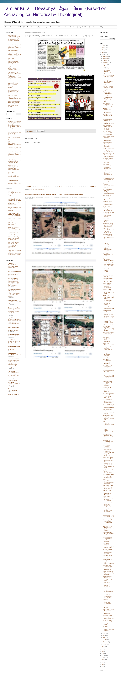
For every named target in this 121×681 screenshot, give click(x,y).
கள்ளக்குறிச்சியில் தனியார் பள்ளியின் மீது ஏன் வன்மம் (108, 401)
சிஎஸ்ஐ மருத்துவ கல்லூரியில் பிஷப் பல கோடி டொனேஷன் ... (108, 285)
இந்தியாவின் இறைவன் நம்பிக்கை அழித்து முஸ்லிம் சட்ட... (108, 545)
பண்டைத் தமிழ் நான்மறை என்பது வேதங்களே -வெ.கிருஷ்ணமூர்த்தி (14, 91)
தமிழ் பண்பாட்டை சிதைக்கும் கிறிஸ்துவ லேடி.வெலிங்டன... (108, 191)
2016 (103, 657)
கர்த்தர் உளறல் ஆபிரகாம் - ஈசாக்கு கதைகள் (14, 148)
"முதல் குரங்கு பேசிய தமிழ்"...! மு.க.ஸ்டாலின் (108, 471)
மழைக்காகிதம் (12, 353)
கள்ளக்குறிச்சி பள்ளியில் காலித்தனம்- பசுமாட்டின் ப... (107, 447)
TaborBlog (11, 263)
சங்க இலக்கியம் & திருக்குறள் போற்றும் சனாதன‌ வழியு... (108, 578)
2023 (103, 52)
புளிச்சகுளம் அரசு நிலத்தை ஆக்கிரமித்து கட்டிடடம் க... (107, 271)
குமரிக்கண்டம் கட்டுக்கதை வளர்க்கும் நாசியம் (108, 259)
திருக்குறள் (39, 27)
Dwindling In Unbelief (14, 346)
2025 (103, 47)
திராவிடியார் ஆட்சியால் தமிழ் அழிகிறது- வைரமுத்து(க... (108, 592)
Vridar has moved (12, 390)
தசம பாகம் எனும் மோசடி (107, 556)
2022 (103, 54)
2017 (103, 655)
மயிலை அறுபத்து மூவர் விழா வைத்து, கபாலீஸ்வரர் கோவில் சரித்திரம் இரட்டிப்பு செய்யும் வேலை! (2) (14, 311)
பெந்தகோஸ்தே (83, 27)
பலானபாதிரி (56, 27)
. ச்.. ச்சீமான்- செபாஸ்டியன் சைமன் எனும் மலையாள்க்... (107, 361)
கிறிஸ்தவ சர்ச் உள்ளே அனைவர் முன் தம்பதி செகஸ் (108, 334)
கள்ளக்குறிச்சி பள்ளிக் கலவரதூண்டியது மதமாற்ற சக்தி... (108, 476)
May (104, 635)
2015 (103, 660)
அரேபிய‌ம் (65, 27)
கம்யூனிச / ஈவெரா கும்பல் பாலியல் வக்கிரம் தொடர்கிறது (107, 242)
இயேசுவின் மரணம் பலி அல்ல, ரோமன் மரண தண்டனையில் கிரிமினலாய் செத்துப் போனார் (14, 104)
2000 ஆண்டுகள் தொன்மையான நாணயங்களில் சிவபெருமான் (107, 567)
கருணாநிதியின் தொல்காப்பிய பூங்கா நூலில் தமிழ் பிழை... (108, 328)
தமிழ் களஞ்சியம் (12, 300)
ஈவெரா (32, 27)
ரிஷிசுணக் (105, 607)
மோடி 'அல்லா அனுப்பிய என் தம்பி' (107, 220)
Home (6, 27)
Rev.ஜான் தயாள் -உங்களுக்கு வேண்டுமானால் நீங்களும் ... (107, 492)
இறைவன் (91, 27)
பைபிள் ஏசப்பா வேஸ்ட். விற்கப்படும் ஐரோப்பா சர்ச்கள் (108, 430)
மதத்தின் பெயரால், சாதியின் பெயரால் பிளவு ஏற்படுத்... (108, 203)
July (104, 67)
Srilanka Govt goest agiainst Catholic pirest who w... (107, 116)
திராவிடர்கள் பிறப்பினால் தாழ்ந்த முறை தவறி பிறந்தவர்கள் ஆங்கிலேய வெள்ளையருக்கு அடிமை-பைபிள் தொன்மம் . (14, 47)
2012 (103, 666)
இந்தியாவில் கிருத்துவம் (14, 289)
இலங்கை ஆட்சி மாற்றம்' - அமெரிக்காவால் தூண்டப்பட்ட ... (107, 389)
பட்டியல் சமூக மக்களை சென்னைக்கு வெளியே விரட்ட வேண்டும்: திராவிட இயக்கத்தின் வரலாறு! (14, 84)
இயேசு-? (25, 27)
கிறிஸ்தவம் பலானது (13, 358)
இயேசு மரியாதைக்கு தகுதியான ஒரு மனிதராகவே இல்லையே (14, 97)
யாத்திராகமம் (47, 27)
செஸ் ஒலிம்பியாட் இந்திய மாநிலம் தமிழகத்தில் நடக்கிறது (107, 127)
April (104, 637)
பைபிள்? (18, 27)
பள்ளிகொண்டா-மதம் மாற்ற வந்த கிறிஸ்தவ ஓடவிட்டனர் (108, 71)
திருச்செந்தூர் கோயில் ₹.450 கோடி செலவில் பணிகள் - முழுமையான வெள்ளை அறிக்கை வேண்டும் (54, 194)
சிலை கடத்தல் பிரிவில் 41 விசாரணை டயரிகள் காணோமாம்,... (108, 611)
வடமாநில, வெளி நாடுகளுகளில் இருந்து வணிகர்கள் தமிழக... (108, 528)
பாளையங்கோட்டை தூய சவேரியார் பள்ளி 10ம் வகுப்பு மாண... (108, 465)
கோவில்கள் (73, 27)
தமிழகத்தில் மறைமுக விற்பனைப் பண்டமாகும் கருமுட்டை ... (108, 395)
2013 (103, 664)
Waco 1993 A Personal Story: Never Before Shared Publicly (13, 266)
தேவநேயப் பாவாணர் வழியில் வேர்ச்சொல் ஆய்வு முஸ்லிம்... (108, 185)
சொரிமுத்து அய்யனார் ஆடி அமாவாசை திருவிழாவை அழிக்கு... (108, 82)
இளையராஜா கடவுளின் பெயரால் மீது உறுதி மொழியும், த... (108, 230)
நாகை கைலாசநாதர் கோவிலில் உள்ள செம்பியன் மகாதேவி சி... (108, 144)
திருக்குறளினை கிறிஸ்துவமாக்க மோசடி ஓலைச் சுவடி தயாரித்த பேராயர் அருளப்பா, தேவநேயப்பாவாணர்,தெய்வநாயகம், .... (14, 39)
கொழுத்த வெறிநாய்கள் (13, 335)
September (106, 62)
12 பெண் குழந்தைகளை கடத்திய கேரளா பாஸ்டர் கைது (107, 110)
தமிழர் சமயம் (11, 339)
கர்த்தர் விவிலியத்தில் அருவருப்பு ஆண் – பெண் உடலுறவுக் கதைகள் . (14, 54)
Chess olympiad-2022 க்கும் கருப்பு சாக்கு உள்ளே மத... (108, 573)
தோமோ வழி (11, 371)
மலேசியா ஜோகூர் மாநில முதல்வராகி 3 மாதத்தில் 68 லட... (108, 617)
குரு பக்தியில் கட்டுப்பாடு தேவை (108, 307)
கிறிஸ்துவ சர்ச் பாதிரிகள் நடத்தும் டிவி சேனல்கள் (108, 442)
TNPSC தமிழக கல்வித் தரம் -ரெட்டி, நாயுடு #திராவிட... (108, 297)
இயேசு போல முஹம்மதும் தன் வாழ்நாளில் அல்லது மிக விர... (108, 423)
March (104, 639)
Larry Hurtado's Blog (13, 327)
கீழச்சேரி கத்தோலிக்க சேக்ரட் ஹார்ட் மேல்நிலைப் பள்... (108, 150)
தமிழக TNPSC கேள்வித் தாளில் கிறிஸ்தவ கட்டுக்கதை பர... (108, 208)
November (105, 58)
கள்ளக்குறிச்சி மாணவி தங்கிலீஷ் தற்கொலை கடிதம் (108, 372)
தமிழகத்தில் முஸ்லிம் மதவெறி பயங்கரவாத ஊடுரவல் (108, 160)
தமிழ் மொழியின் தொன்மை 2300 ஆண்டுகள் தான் (107, 133)
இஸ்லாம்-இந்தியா (13, 278)
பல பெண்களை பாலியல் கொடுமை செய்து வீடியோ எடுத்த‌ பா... (108, 453)
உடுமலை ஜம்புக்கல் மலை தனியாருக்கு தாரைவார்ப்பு (14, 233)
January (105, 644)
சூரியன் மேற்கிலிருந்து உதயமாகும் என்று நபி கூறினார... (108, 76)
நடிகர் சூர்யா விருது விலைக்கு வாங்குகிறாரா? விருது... (108, 348)
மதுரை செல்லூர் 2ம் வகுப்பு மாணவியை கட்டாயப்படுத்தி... (108, 280)
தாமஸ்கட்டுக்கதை (13, 307)
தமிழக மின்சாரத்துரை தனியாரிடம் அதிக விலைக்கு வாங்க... (108, 406)
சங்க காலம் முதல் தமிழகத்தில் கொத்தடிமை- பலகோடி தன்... (107, 504)
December (105, 56)
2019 (103, 651)
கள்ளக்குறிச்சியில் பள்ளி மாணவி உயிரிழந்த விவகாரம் (107, 539)
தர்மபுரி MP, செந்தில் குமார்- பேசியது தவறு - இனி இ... (108, 487)
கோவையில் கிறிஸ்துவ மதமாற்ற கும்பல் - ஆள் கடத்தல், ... (108, 180)
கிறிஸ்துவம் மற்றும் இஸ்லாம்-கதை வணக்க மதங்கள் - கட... (108, 197)
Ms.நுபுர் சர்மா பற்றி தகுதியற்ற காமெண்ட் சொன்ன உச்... (108, 417)
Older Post (93, 186)
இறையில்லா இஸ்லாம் (14, 334)
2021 (103, 647)
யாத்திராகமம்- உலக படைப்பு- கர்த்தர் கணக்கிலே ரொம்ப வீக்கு (14, 68)
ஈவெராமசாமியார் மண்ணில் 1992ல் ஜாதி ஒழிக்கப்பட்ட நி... (108, 236)
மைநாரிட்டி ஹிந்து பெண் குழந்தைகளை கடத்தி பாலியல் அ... (109, 561)
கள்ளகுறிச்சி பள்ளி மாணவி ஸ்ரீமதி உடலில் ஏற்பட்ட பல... (108, 511)
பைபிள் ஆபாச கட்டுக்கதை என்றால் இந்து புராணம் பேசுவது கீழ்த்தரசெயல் (14, 132)
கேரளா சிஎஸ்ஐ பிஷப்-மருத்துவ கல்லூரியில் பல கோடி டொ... (108, 174)
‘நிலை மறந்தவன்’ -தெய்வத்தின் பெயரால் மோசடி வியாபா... (108, 522)
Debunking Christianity (14, 271)
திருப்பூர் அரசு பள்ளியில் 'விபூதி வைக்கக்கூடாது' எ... (108, 105)
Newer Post (28, 186)
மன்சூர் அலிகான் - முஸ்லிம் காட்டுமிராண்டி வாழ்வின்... (107, 249)
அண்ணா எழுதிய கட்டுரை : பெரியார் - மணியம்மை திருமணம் (14, 209)
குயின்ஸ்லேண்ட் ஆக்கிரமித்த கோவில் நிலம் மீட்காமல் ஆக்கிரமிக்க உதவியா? (14, 167)
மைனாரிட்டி (100, 27)
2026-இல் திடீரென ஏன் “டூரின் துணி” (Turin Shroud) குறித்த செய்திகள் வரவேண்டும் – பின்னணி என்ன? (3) (14, 293)
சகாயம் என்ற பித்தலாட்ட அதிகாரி (108, 344)
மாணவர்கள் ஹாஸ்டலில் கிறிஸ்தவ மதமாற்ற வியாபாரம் (108, 339)
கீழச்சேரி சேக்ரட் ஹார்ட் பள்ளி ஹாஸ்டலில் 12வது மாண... (108, 291)
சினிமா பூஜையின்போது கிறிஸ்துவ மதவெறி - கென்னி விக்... (109, 481)
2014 (103, 662)
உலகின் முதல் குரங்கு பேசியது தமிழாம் (108, 317)
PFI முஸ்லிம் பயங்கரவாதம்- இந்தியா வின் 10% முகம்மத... (108, 628)
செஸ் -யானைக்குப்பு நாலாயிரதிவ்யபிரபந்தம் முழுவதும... (109, 87)
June (104, 633)
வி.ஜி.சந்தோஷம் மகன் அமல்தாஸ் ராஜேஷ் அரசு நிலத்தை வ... (108, 516)
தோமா (12, 27)
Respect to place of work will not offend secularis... (108, 534)
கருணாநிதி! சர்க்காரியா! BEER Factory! (108, 254)
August (105, 65)
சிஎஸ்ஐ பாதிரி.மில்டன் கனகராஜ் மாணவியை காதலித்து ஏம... (108, 138)
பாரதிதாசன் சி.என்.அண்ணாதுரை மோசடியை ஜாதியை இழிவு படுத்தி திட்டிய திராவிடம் (13, 61)
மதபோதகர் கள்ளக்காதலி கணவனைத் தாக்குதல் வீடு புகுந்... (107, 167)
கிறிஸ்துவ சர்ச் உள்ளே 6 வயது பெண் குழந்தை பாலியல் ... (108, 155)
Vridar (10, 389)
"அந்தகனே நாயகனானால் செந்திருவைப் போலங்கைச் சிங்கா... (107, 602)
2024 (103, 50)
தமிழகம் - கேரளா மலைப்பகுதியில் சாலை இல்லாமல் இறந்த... (108, 622)
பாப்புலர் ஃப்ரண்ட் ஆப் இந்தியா (107, 597)
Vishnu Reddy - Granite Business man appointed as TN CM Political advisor (14, 214)
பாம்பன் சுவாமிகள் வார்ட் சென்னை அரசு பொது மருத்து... (107, 302)
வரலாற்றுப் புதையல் (13, 394)
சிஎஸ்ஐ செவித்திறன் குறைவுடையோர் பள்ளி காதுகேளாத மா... (108, 459)
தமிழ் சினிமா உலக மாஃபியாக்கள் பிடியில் (107, 367)
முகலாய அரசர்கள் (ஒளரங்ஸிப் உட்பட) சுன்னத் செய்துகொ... (107, 551)
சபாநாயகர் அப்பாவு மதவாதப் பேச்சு (108, 275)
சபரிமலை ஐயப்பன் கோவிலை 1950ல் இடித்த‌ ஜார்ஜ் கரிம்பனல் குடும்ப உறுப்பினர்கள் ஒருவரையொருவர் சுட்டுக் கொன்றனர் (14, 76)
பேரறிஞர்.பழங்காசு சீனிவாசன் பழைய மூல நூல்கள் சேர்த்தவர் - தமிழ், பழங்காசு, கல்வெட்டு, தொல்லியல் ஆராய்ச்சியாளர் (14, 201)
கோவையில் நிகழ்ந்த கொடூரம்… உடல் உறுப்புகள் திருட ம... (108, 99)
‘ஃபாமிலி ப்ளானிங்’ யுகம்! (14, 354)
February (105, 642)
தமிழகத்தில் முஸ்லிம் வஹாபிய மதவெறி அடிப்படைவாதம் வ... (108, 264)
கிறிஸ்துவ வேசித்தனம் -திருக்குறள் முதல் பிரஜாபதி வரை (108, 225)
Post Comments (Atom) (38, 189)
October (105, 60)
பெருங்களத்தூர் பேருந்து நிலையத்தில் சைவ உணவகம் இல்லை (108, 312)
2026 (103, 45)
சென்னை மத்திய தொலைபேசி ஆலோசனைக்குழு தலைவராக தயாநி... (108, 322)
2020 (103, 649)
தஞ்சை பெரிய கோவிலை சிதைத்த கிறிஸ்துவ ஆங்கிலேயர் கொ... (108, 498)
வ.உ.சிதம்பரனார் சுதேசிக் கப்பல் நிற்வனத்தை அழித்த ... (108, 436)
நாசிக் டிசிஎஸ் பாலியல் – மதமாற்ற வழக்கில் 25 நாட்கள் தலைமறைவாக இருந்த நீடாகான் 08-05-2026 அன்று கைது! (14, 282)
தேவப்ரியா (11, 318)
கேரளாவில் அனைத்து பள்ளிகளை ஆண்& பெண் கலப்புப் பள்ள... (108, 377)
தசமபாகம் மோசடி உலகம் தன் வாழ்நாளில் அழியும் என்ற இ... (108, 411)
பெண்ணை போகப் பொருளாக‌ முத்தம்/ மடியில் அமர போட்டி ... (108, 383)
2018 (103, 653)
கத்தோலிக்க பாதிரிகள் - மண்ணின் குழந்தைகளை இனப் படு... (108, 214)
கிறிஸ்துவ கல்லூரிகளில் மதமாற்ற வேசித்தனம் (107, 355)
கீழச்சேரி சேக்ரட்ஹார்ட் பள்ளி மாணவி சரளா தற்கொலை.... (108, 93)
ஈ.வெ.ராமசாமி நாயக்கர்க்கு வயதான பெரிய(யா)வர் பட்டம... (107, 585)
